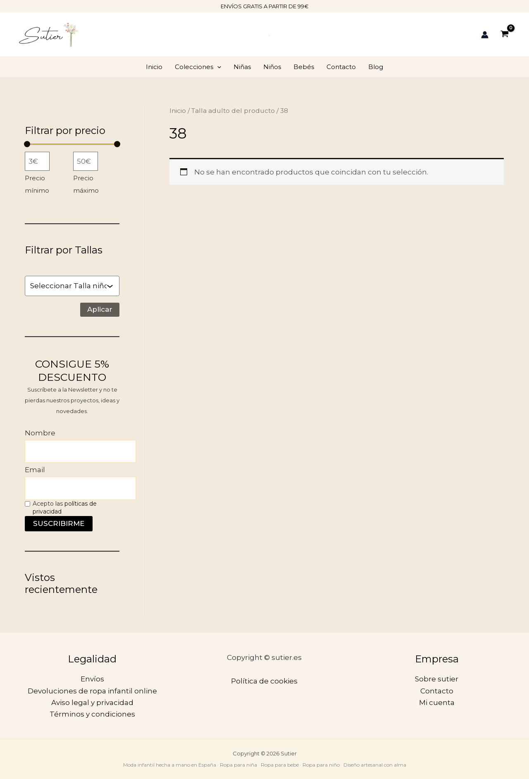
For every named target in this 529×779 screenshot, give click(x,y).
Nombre (40, 433)
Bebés (303, 67)
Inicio (154, 67)
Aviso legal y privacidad (92, 702)
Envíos (92, 679)
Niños (272, 67)
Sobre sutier (436, 679)
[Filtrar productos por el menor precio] (37, 161)
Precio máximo (86, 184)
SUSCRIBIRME (58, 523)
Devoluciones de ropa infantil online (92, 691)
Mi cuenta (437, 702)
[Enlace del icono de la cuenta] (484, 34)
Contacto (341, 67)
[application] (217, 67)
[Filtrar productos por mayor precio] (85, 161)
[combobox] (68, 286)
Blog (375, 67)
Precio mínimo (37, 184)
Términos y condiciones (92, 714)
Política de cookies (264, 681)
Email (35, 470)
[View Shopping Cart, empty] (504, 34)
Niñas (242, 67)
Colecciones (198, 67)
